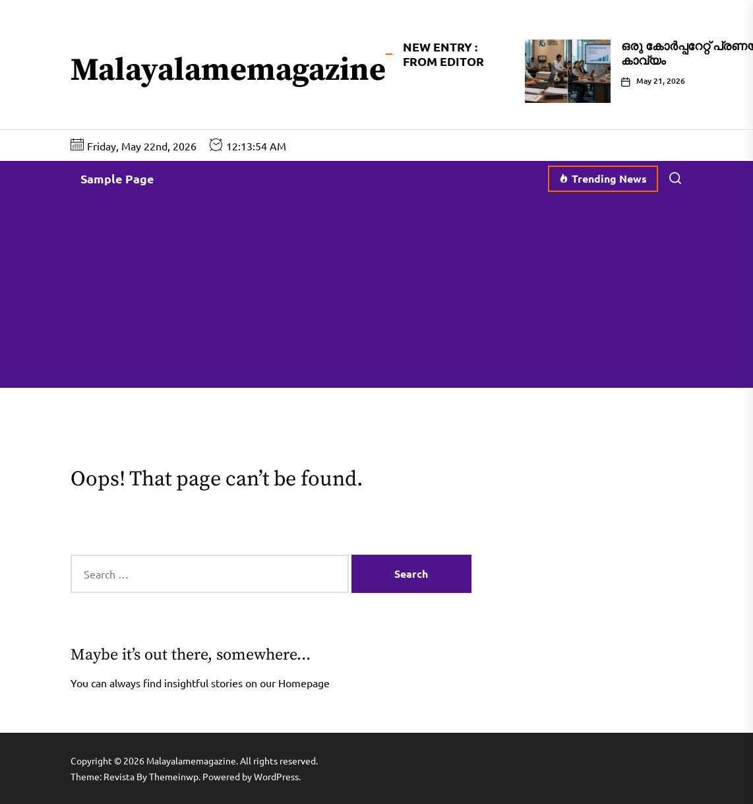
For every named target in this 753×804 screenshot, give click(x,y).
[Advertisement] (376, 295)
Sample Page (117, 178)
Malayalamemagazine (228, 71)
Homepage (304, 682)
